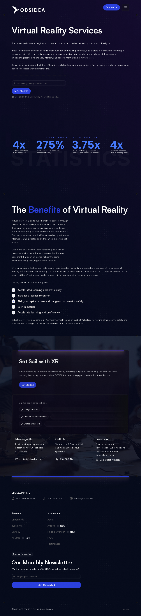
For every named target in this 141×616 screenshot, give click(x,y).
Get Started (27, 390)
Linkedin (125, 609)
